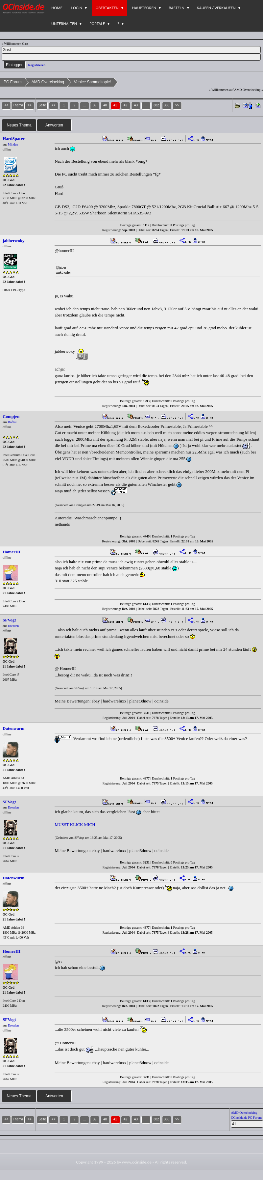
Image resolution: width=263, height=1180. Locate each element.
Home (56, 8)
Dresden (13, 626)
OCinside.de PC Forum (246, 1117)
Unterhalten (64, 23)
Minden (13, 144)
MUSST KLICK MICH (75, 824)
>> (177, 105)
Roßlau (12, 422)
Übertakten (107, 8)
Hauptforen (144, 8)
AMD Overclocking (48, 82)
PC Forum (13, 82)
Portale (97, 23)
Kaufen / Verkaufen (216, 8)
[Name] (131, 49)
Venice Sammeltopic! (92, 82)
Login (77, 8)
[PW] (131, 57)
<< (54, 105)
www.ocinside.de (137, 1162)
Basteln (176, 8)
